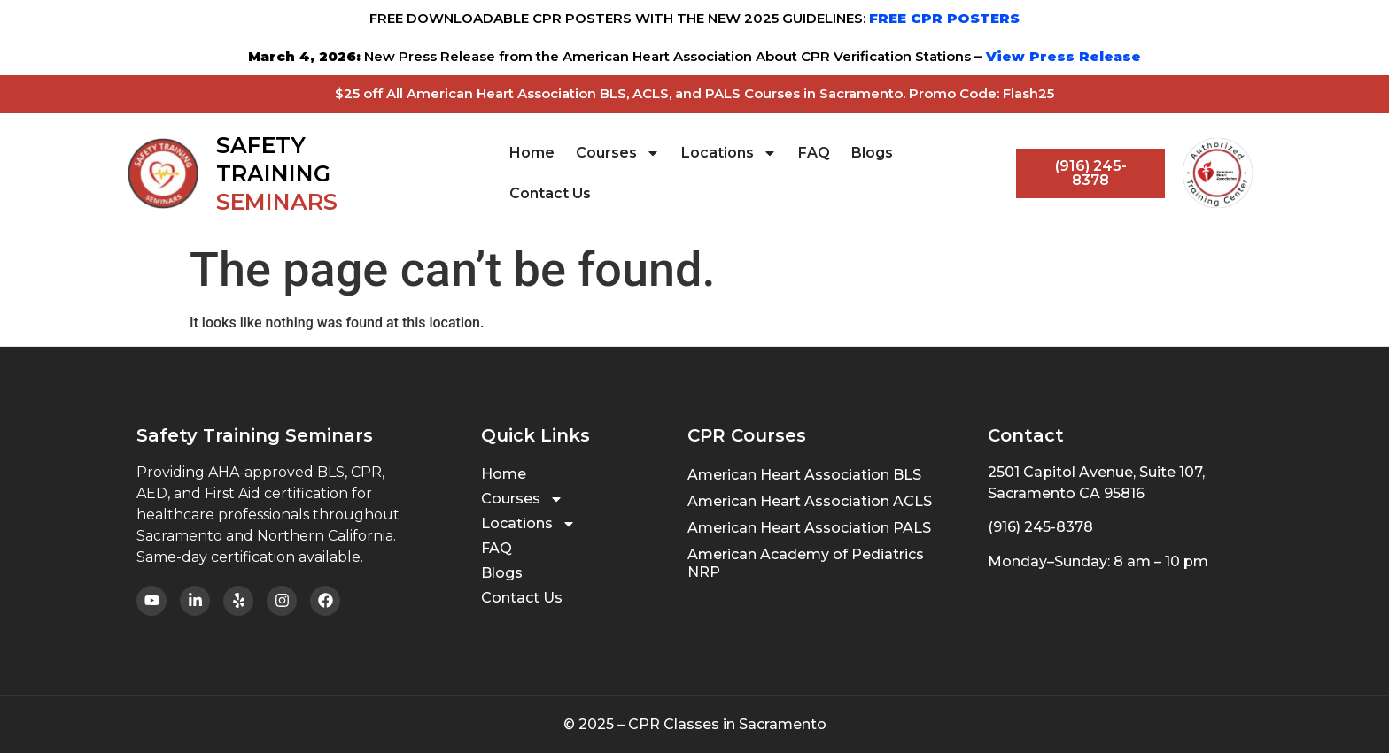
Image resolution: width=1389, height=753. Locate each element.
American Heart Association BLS (804, 474)
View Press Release (1061, 56)
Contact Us (550, 193)
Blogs (872, 152)
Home (532, 152)
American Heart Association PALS (809, 527)
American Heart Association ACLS (809, 501)
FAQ (814, 152)
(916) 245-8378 (1040, 527)
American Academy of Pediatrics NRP (805, 563)
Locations (729, 153)
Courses (618, 153)
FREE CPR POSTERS (944, 18)
